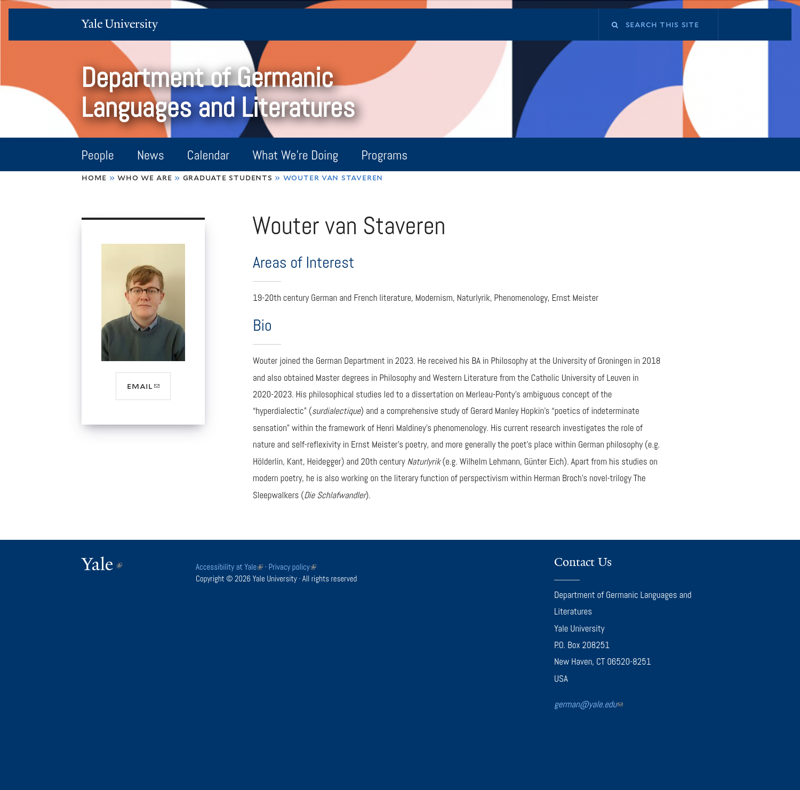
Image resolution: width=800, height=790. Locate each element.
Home (94, 177)
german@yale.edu (588, 704)
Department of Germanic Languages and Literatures (221, 92)
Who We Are (144, 177)
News (150, 155)
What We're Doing (295, 155)
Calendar (208, 155)
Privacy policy (292, 567)
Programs (384, 155)
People (98, 155)
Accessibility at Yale (229, 567)
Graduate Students (228, 177)
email (149, 389)
